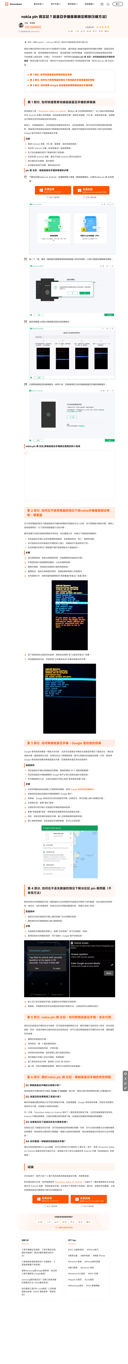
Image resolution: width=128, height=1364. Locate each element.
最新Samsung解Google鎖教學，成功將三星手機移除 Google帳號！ (39, 1272)
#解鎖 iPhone (99, 1255)
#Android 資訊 (87, 1267)
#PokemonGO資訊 (76, 1273)
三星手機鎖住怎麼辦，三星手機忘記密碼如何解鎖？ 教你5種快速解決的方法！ (39, 1252)
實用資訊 (72, 4)
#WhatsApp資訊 (75, 1285)
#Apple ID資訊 (75, 1279)
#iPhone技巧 (92, 1249)
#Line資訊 (89, 1279)
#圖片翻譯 (73, 1267)
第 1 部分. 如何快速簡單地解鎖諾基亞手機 (51, 74)
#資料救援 (85, 1255)
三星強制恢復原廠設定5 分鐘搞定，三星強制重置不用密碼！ (39, 1263)
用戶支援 (55, 4)
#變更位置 (73, 1255)
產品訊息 (38, 4)
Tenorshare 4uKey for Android (52, 111)
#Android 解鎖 (75, 1261)
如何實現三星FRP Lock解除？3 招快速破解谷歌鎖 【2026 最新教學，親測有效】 (39, 1291)
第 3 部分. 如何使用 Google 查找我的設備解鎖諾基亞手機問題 (61, 85)
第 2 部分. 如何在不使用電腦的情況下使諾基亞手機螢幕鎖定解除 (62, 79)
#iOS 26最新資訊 (76, 1249)
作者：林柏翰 (29, 23)
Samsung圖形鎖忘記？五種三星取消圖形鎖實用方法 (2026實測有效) (39, 1281)
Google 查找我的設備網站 (82, 789)
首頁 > (30, 42)
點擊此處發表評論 (64, 1227)
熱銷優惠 (89, 4)
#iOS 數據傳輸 (93, 1285)
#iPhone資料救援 (92, 1261)
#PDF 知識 (93, 1273)
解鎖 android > (39, 42)
